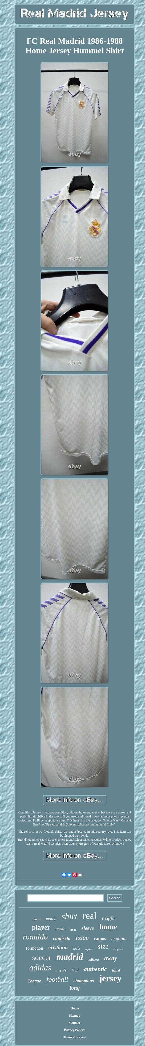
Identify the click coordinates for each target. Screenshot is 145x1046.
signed (88, 949)
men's (61, 970)
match (51, 919)
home (108, 926)
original (118, 949)
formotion (34, 948)
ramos (100, 938)
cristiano (58, 947)
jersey (110, 978)
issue (82, 937)
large (73, 929)
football (57, 979)
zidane (60, 929)
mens (37, 919)
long (75, 988)
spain (76, 948)
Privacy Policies (75, 1030)
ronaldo (35, 936)
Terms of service (74, 1037)
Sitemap (74, 1015)
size (103, 946)
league (34, 981)
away (110, 958)
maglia (109, 918)
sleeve (88, 928)
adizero (93, 960)
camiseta (61, 938)
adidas (40, 967)
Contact (74, 1023)
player (41, 927)
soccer (41, 957)
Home (75, 1008)
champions (83, 980)
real (89, 916)
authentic (95, 969)
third (116, 970)
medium (119, 938)
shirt (69, 916)
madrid (70, 957)
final (75, 970)
